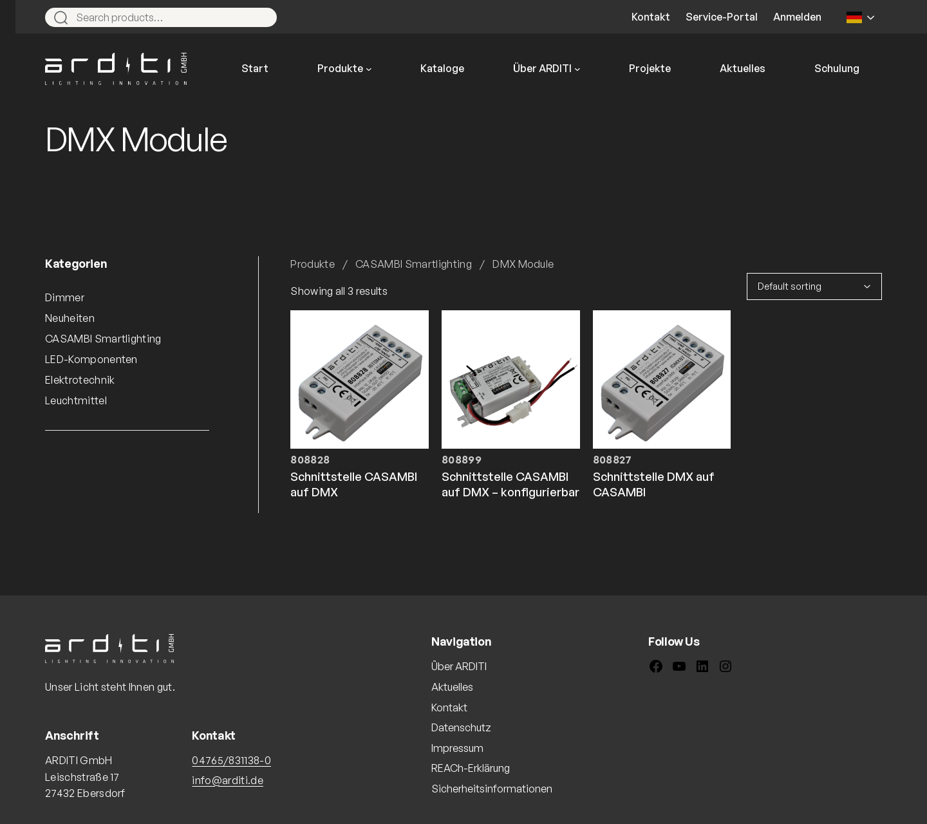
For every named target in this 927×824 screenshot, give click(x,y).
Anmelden (797, 16)
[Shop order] (814, 286)
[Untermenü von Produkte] (369, 69)
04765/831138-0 (231, 760)
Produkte (312, 264)
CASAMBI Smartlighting (413, 264)
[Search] (261, 17)
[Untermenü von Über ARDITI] (577, 69)
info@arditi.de (227, 780)
